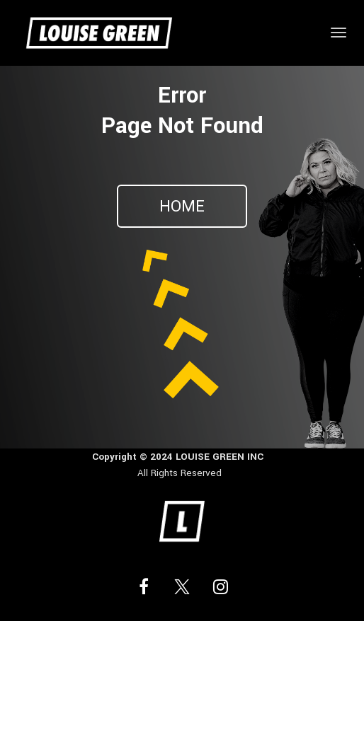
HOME (182, 206)
